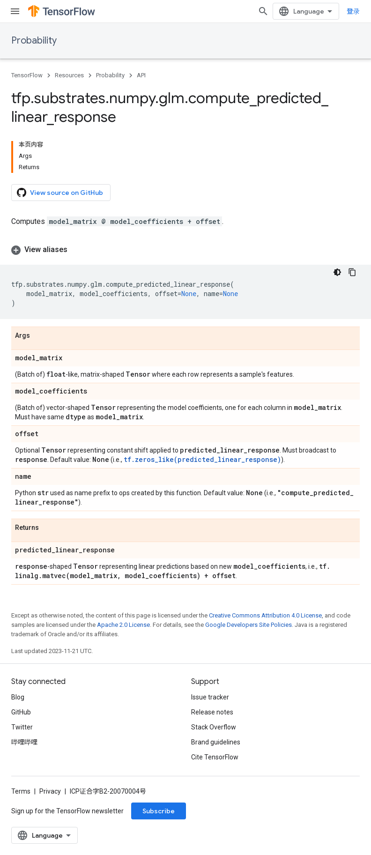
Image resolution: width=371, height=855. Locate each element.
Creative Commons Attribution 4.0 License (265, 615)
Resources (69, 75)
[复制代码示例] (352, 272)
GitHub (21, 712)
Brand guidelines (215, 742)
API (141, 75)
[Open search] (263, 11)
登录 (353, 11)
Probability (34, 40)
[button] (185, 249)
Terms (20, 791)
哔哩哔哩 (24, 742)
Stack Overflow (213, 727)
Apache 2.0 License (123, 624)
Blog (17, 697)
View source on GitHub (60, 192)
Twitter (22, 727)
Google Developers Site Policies (248, 624)
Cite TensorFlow (214, 757)
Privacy (50, 791)
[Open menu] (15, 11)
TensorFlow (27, 75)
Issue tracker (210, 697)
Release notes (212, 712)
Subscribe (158, 811)
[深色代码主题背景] (337, 272)
